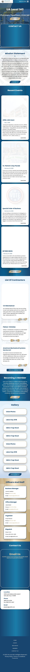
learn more (15, 19)
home (15, 639)
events (15, 641)
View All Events (15, 270)
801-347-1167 (12, 519)
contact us (15, 82)
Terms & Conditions (19, 655)
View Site (22, 318)
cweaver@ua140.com (14, 521)
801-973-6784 (12, 506)
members (15, 647)
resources (15, 644)
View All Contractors (15, 368)
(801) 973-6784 (8, 599)
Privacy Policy (9, 655)
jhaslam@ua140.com (9, 605)
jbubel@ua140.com (13, 508)
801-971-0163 (12, 492)
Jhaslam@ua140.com (14, 494)
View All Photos (15, 473)
